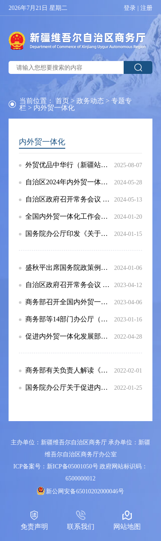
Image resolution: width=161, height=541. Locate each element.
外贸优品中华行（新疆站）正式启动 (69, 165)
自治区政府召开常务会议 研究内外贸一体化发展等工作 (69, 199)
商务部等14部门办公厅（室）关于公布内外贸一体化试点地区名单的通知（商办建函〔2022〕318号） (69, 319)
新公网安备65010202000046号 (85, 491)
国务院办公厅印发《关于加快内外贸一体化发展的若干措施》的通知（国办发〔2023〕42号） (69, 233)
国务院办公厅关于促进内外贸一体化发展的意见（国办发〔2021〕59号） (69, 387)
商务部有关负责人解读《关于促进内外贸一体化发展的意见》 (69, 370)
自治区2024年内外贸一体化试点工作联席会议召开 (69, 182)
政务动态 (90, 100)
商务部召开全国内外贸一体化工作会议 (69, 302)
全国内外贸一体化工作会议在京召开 (69, 216)
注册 (146, 8)
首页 (62, 100)
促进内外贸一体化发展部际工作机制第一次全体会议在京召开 (69, 336)
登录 (130, 8)
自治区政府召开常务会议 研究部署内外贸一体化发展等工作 (69, 284)
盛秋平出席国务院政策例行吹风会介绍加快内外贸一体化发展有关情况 (69, 267)
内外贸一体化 (42, 142)
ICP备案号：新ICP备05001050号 (55, 466)
